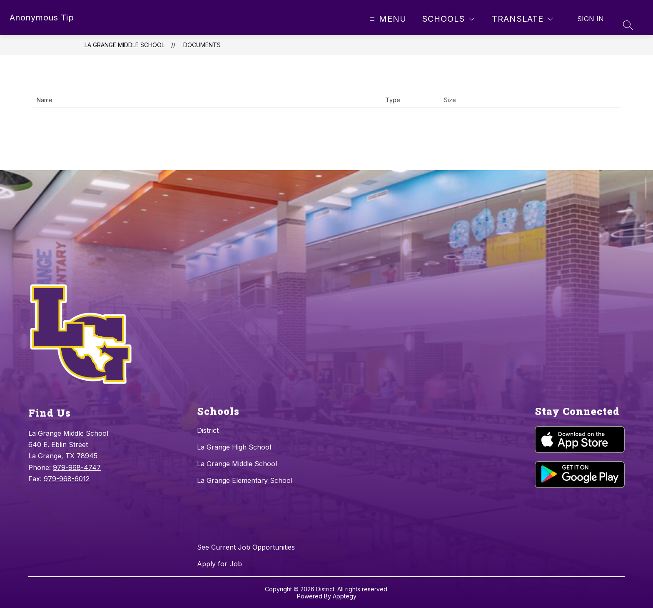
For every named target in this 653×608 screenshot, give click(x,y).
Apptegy (344, 596)
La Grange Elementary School (244, 480)
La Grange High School (234, 447)
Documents (202, 44)
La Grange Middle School (124, 44)
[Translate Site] (522, 19)
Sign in (590, 19)
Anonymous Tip (42, 18)
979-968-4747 (77, 467)
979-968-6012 (67, 479)
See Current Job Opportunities (246, 547)
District (208, 430)
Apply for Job (219, 564)
